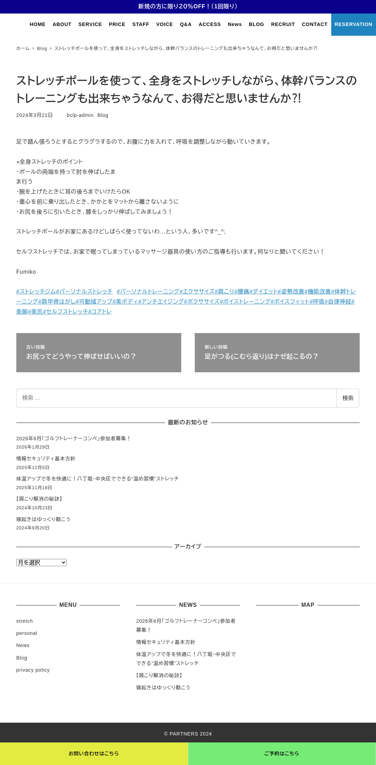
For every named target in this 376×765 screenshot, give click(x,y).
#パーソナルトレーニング (148, 292)
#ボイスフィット (290, 302)
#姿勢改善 (291, 292)
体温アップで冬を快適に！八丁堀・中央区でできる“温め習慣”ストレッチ (97, 479)
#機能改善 (317, 292)
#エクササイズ (197, 292)
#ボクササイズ (202, 302)
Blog (103, 115)
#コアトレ (99, 312)
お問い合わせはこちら (94, 753)
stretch (24, 621)
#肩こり (224, 292)
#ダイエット (263, 292)
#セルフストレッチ (66, 312)
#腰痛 (241, 292)
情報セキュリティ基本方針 (46, 458)
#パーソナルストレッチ (84, 292)
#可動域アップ (94, 302)
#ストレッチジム (36, 292)
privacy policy (33, 670)
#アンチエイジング (161, 302)
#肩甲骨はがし (57, 302)
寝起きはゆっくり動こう (43, 519)
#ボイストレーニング (245, 302)
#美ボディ (125, 302)
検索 (347, 398)
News (23, 645)
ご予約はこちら (281, 753)
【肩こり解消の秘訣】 (39, 499)
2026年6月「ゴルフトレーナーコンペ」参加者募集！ (74, 438)
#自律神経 (338, 302)
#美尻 (35, 312)
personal (26, 633)
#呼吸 (317, 302)
